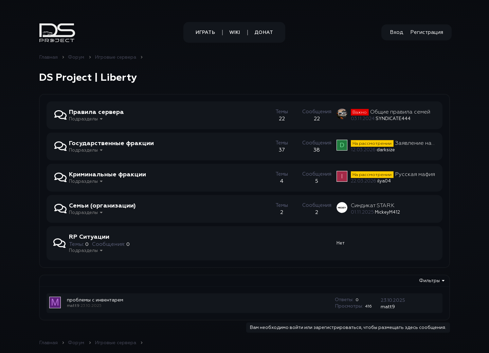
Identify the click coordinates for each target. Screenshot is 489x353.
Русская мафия (393, 174)
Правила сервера (96, 112)
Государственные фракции (111, 143)
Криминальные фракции (107, 174)
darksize (386, 150)
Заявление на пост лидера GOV (415, 143)
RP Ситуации (89, 237)
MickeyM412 (387, 212)
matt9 (73, 305)
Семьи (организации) (102, 206)
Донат (263, 32)
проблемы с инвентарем (95, 300)
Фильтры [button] (429, 280)
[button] (57, 32)
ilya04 (384, 181)
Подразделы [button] (83, 119)
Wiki (234, 32)
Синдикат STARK (373, 205)
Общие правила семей (390, 112)
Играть (205, 32)
